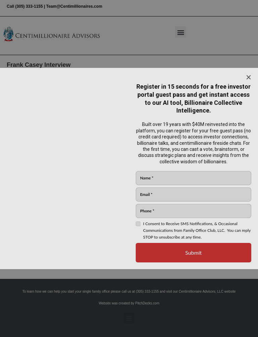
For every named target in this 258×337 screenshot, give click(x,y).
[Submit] (193, 252)
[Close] (248, 77)
